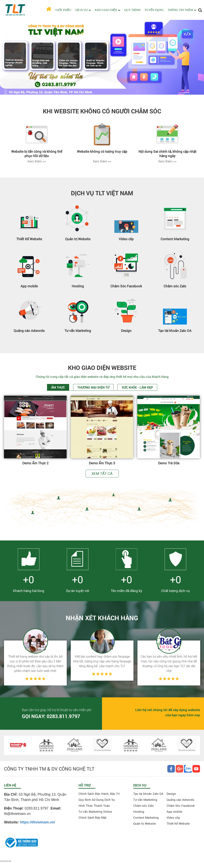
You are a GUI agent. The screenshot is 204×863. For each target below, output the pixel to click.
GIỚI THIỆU (63, 10)
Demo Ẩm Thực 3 (102, 463)
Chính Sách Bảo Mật (92, 817)
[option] (36, 143)
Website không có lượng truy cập (102, 151)
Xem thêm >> (36, 161)
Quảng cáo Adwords (29, 330)
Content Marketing (175, 239)
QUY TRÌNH (132, 10)
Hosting (78, 286)
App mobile (29, 286)
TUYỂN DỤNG (154, 10)
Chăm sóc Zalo (175, 286)
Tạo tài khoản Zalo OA (174, 330)
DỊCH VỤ (83, 10)
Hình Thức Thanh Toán (94, 806)
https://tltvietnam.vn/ (37, 822)
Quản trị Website (77, 239)
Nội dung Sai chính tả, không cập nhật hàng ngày (167, 153)
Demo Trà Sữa (168, 463)
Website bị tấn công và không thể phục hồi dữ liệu (36, 153)
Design (126, 330)
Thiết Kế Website (29, 239)
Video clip (126, 239)
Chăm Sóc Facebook (126, 286)
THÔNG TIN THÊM (182, 10)
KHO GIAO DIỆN (107, 10)
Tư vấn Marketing (78, 330)
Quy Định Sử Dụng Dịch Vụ (96, 800)
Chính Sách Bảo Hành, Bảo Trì (99, 794)
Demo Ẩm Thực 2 (35, 463)
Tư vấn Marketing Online (95, 811)
